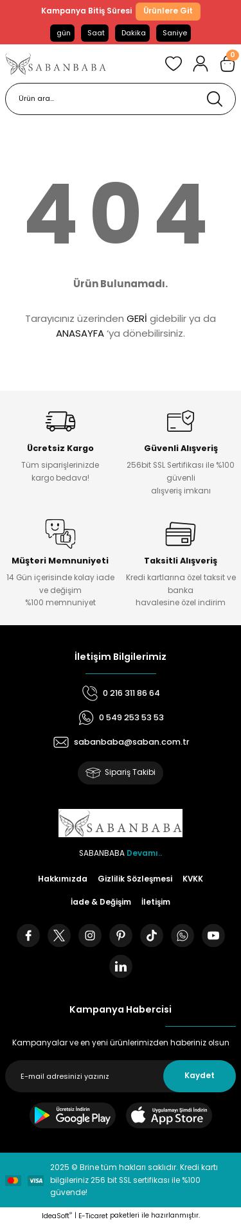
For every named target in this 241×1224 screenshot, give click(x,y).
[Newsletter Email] (120, 1076)
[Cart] (227, 63)
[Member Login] (200, 63)
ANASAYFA (80, 333)
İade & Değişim (101, 902)
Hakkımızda (62, 879)
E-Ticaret (93, 1216)
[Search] (120, 99)
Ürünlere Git (168, 11)
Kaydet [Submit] (199, 1075)
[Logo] (56, 63)
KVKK (193, 879)
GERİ (137, 318)
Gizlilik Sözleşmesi (135, 879)
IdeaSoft (57, 1216)
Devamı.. (144, 853)
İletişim (155, 902)
